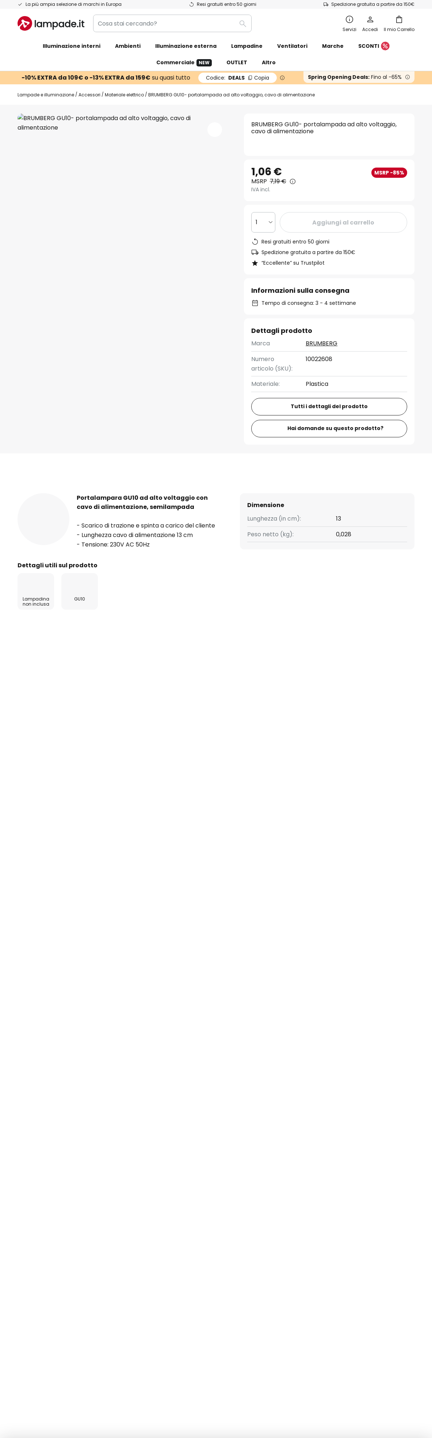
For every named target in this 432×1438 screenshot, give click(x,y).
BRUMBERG (321, 343)
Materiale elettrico (124, 95)
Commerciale (184, 62)
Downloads (241, 493)
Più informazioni (106, 493)
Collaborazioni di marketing (191, 1107)
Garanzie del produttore (52, 1170)
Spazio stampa (173, 1170)
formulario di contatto (155, 1003)
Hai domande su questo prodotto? (336, 428)
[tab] (38, 493)
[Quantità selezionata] (263, 222)
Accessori (89, 95)
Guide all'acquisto (213, 1157)
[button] (214, 129)
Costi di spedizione (44, 1119)
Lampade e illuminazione (46, 95)
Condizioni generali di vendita (328, 1082)
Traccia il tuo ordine (46, 1094)
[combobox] (172, 23)
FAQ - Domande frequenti (55, 1082)
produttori (281, 1019)
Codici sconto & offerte (185, 1119)
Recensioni (179, 493)
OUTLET (236, 62)
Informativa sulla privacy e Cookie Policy (246, 1360)
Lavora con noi (173, 1132)
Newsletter (168, 1094)
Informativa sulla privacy (322, 1094)
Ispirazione (167, 1157)
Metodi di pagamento (48, 1145)
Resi (23, 1132)
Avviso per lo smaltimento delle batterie (339, 1360)
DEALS (237, 77)
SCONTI (374, 46)
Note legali (302, 1107)
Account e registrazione (52, 1157)
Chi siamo (166, 1082)
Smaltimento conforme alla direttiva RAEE (217, 1370)
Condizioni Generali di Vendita (162, 1360)
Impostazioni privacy (72, 1360)
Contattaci (33, 1107)
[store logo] (51, 23)
